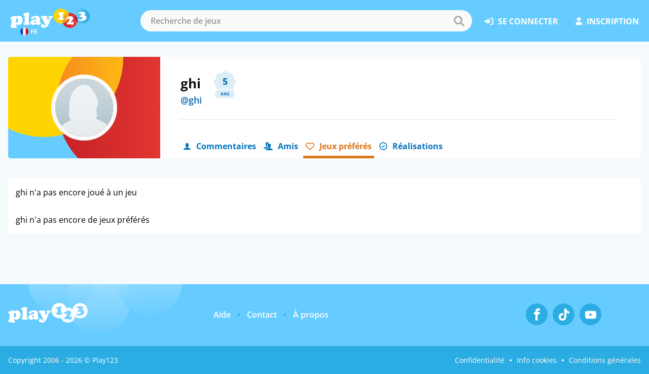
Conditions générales (605, 360)
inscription (607, 21)
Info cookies (537, 360)
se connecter (521, 21)
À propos (311, 314)
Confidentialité (479, 360)
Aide (222, 314)
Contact (262, 314)
